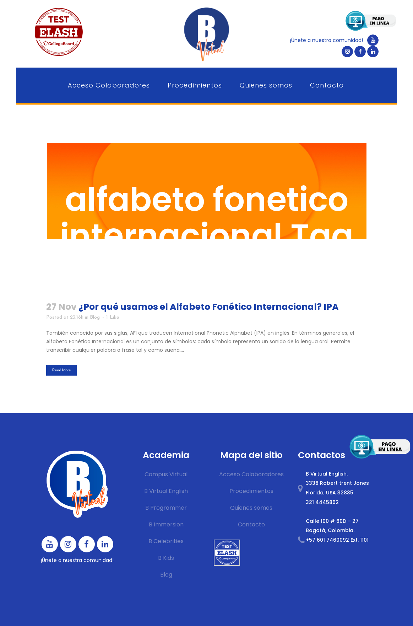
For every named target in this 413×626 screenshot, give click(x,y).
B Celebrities (166, 541)
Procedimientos (251, 491)
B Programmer (166, 508)
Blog (95, 317)
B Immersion (166, 524)
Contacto (251, 524)
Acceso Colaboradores (251, 474)
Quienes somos (251, 508)
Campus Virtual (166, 474)
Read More (61, 370)
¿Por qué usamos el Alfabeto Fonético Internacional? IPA (208, 307)
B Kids (166, 558)
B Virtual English (166, 491)
